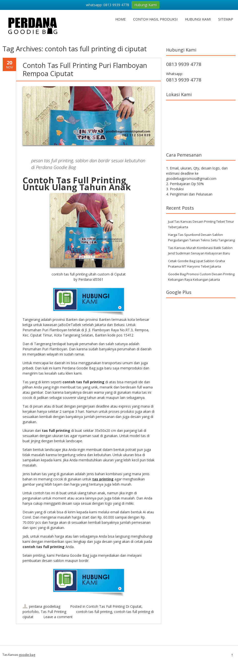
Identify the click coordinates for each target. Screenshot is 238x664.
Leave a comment (58, 616)
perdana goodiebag (44, 606)
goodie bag (27, 655)
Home (120, 19)
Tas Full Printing (53, 611)
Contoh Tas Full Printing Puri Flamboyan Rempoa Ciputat (85, 69)
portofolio (31, 611)
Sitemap (225, 19)
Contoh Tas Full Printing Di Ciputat (114, 606)
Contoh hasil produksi (155, 19)
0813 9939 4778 (183, 64)
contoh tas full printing (94, 611)
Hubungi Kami (198, 19)
